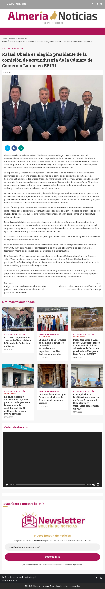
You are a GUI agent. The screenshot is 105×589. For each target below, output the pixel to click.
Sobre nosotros (9, 580)
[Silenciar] (93, 484)
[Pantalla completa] (98, 484)
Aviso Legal (30, 577)
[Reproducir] (7, 484)
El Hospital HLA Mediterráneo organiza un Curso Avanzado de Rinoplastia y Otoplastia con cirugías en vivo (87, 376)
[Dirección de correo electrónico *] (52, 547)
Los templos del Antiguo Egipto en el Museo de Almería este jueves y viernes (52, 376)
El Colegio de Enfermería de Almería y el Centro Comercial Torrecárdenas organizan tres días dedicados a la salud (52, 319)
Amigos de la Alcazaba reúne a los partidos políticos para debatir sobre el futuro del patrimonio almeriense (28, 287)
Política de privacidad (12, 577)
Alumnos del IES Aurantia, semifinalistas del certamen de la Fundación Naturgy (76, 286)
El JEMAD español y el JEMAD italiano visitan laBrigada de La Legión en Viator (18, 319)
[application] (52, 459)
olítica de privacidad (57, 564)
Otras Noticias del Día (12, 48)
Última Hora (44, 336)
